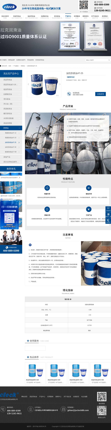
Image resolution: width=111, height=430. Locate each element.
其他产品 (7, 157)
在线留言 (76, 396)
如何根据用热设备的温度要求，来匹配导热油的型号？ (16, 179)
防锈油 (23, 66)
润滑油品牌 (11, 60)
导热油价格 (30, 60)
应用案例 (77, 17)
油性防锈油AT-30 (10, 147)
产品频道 (16, 66)
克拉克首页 (5, 17)
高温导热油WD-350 (76, 380)
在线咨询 (100, 94)
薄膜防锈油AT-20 (10, 137)
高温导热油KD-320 (54, 380)
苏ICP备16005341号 (39, 426)
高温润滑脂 (8, 123)
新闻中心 (58, 396)
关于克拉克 (95, 17)
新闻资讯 (86, 17)
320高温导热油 (39, 60)
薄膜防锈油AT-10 (10, 133)
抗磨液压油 (44, 17)
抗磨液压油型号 (20, 60)
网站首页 (24, 396)
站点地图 (84, 396)
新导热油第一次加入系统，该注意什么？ (12, 197)
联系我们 (105, 17)
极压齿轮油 (8, 113)
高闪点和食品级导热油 (11, 162)
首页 (10, 66)
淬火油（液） (9, 104)
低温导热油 (31, 17)
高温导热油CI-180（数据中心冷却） (11, 84)
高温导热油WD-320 (32, 380)
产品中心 (68, 17)
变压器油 (57, 17)
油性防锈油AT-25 (32, 66)
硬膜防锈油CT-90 (10, 152)
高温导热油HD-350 (97, 380)
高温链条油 (8, 109)
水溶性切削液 (9, 118)
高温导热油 (17, 17)
